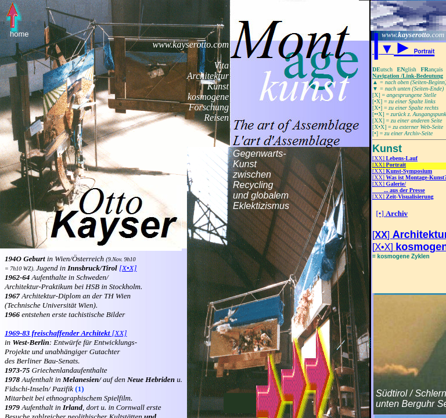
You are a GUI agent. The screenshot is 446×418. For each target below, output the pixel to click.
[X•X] (128, 268)
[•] (392, 213)
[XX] (395, 158)
